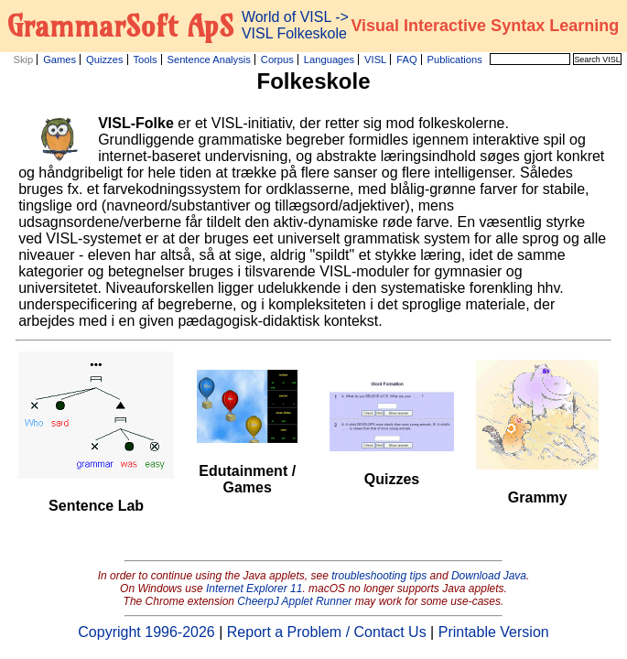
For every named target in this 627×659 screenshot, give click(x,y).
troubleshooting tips (379, 575)
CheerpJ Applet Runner (294, 601)
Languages (329, 59)
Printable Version (493, 632)
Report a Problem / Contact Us (327, 632)
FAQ (406, 59)
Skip (23, 59)
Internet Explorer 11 (254, 588)
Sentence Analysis (208, 59)
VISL (375, 59)
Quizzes (104, 59)
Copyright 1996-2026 (146, 632)
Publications (454, 59)
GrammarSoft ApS (120, 25)
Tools (145, 59)
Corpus (277, 59)
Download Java (488, 575)
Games (59, 59)
